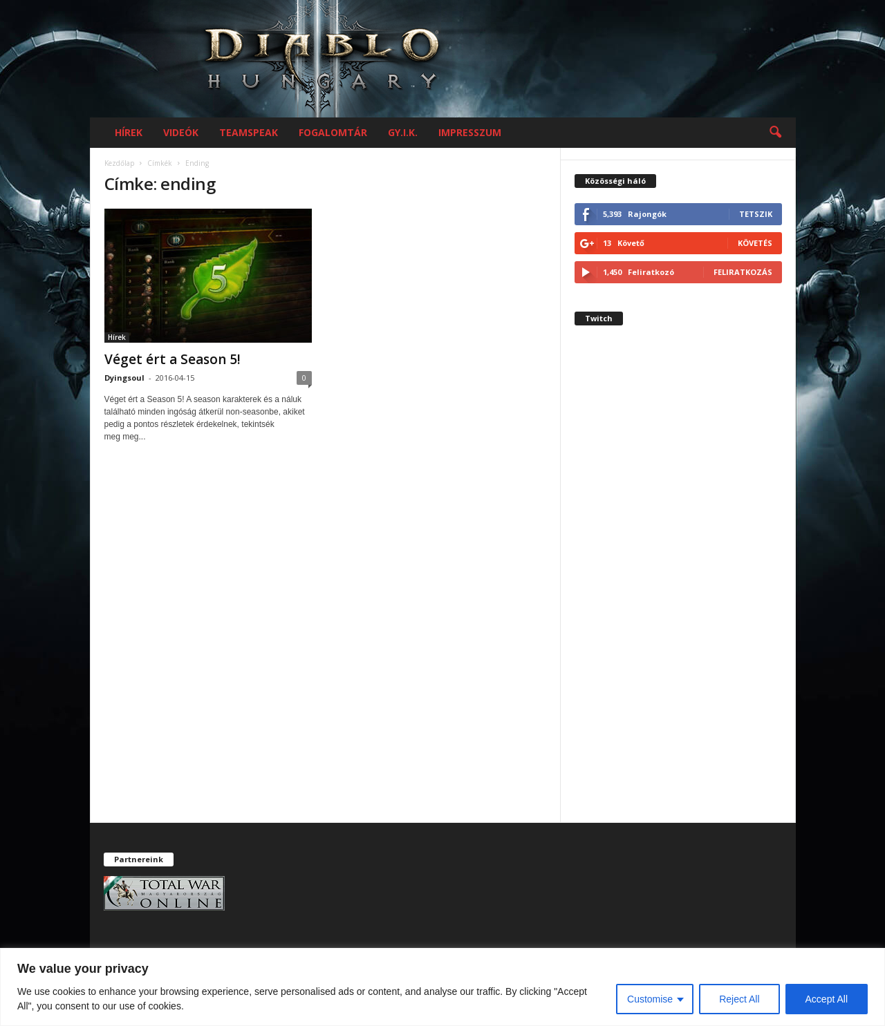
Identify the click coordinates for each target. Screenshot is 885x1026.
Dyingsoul (124, 377)
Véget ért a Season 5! (172, 359)
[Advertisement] (678, 586)
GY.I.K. (403, 132)
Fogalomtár (333, 132)
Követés (755, 243)
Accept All (826, 999)
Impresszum (469, 132)
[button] (775, 132)
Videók (180, 132)
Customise (650, 999)
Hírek (128, 132)
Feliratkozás (743, 272)
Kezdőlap (119, 163)
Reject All (739, 999)
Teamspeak (248, 132)
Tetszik (755, 214)
